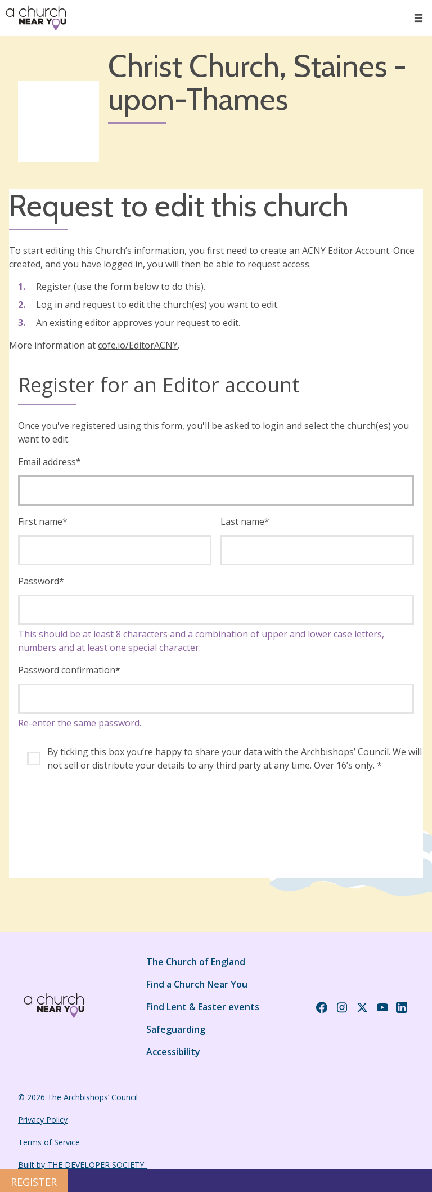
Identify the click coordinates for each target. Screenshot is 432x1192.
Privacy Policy (43, 1119)
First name (43, 521)
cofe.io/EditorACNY (138, 345)
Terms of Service (49, 1142)
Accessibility (173, 1052)
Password (41, 581)
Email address (49, 462)
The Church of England (195, 962)
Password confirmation (69, 670)
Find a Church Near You (197, 984)
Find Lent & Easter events (202, 1007)
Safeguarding (175, 1029)
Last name (244, 521)
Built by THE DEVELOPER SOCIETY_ (82, 1164)
